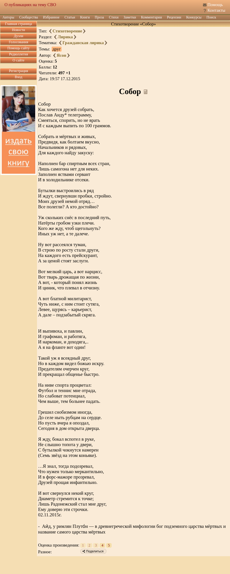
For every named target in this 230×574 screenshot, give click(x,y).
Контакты (216, 10)
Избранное (51, 17)
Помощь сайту (18, 48)
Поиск (211, 17)
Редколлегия (18, 54)
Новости (18, 30)
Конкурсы (194, 17)
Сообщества (28, 17)
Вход (18, 77)
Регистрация (18, 71)
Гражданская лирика (83, 42)
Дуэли (18, 36)
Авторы (8, 17)
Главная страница (18, 24)
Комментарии (151, 17)
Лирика (65, 36)
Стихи (114, 17)
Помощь (215, 4)
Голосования (18, 42)
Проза (99, 17)
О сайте (19, 60)
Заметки (130, 17)
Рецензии (174, 17)
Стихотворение (67, 31)
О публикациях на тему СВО (30, 4)
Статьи (69, 17)
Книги (85, 17)
